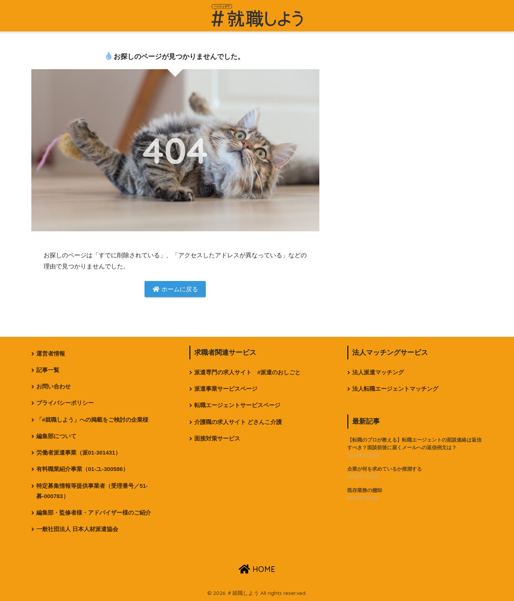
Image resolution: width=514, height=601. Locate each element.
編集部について (56, 436)
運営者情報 (50, 354)
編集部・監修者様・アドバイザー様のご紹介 (93, 513)
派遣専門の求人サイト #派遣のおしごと (247, 372)
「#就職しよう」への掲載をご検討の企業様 (92, 420)
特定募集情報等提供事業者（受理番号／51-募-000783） (92, 491)
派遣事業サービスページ (225, 389)
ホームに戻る (175, 289)
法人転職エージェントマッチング (395, 389)
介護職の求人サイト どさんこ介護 (238, 422)
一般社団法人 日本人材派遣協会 (77, 529)
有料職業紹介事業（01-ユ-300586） (82, 469)
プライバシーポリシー (65, 403)
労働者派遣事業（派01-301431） (78, 453)
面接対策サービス (217, 438)
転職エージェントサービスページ (237, 405)
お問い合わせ (53, 386)
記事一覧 (47, 370)
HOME (257, 569)
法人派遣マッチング (378, 372)
